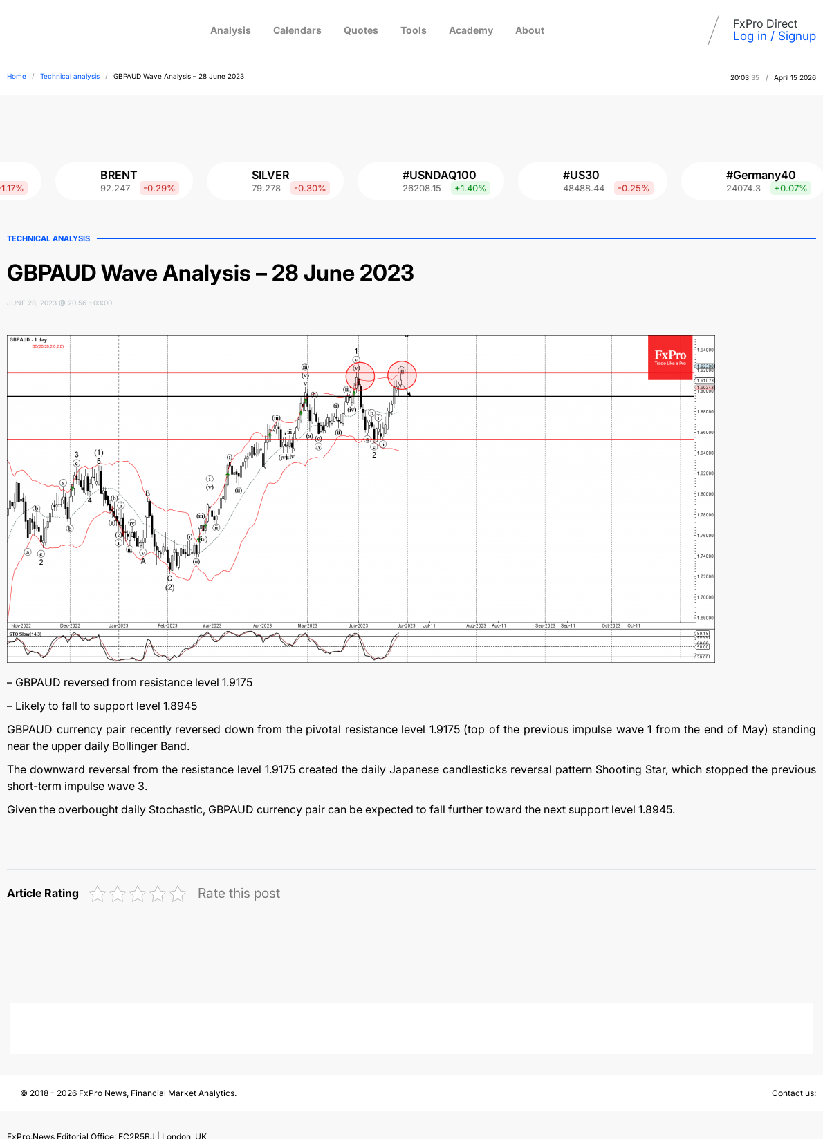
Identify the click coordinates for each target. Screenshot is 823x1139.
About (529, 30)
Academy (471, 30)
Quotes (361, 30)
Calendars (297, 30)
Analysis (230, 30)
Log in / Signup (774, 36)
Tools (413, 30)
